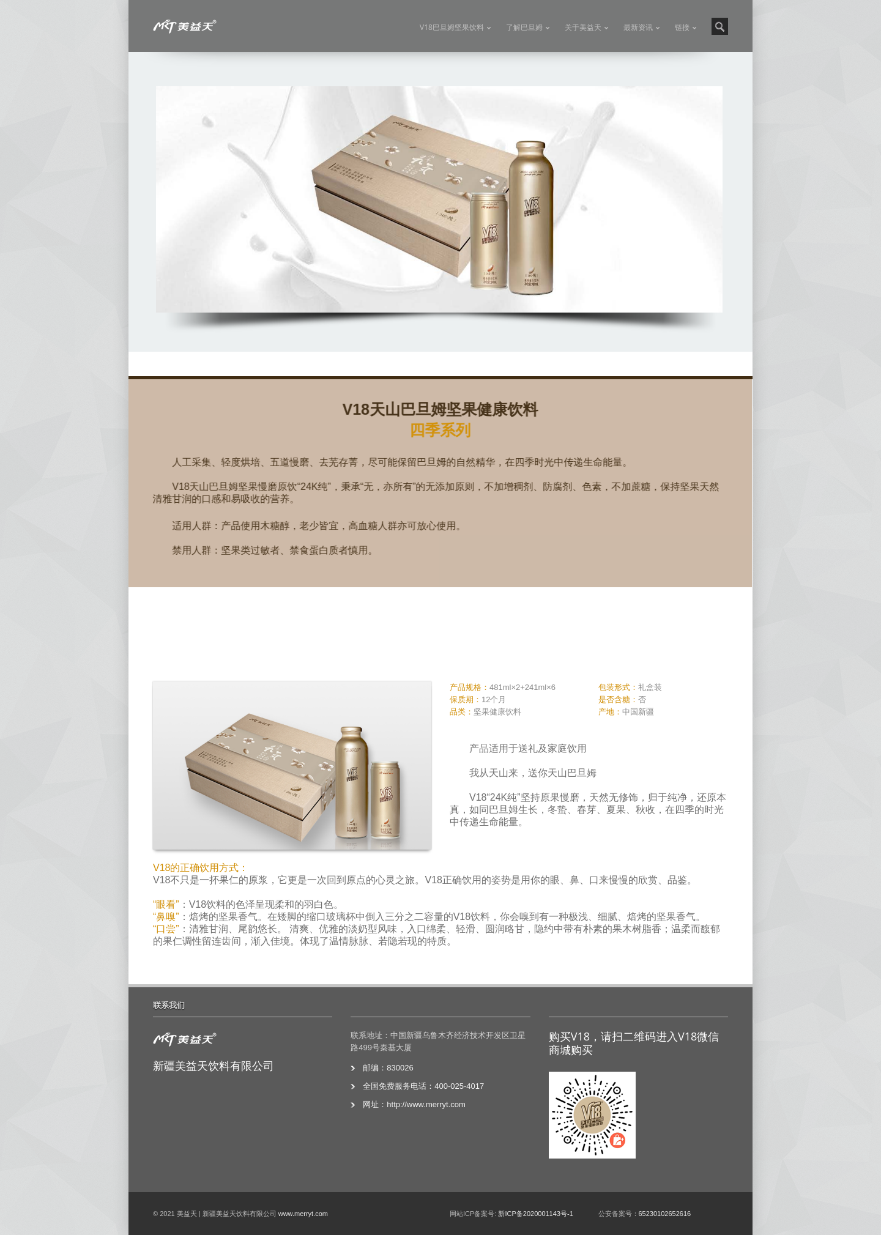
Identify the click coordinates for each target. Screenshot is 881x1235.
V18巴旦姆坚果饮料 (452, 27)
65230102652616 (665, 1213)
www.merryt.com (303, 1213)
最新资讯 (638, 27)
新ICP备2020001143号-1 (535, 1213)
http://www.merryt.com (426, 1104)
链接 (682, 27)
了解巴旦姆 (524, 27)
